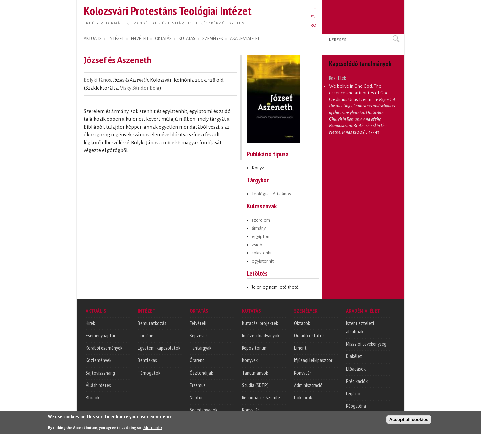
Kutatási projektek (260, 323)
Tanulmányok (255, 372)
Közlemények (98, 360)
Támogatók (149, 372)
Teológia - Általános (271, 193)
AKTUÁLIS (93, 38)
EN (313, 16)
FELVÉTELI (139, 38)
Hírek (90, 323)
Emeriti (301, 347)
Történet (146, 335)
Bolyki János (97, 80)
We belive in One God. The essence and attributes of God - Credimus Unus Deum (360, 93)
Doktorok (303, 397)
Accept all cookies (408, 421)
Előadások (356, 368)
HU (313, 8)
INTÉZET (116, 38)
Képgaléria (356, 405)
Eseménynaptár (100, 335)
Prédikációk (357, 381)
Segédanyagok (203, 409)
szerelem (261, 220)
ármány (259, 228)
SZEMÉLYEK (212, 38)
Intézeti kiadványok (260, 335)
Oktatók (302, 323)
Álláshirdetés (98, 385)
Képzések (199, 335)
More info (152, 429)
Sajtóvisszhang (100, 372)
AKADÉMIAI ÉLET (245, 38)
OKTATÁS (163, 38)
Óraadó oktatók (309, 335)
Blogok (92, 397)
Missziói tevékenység (366, 343)
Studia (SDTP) (255, 385)
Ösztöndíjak (201, 372)
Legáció (353, 393)
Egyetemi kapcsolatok (159, 347)
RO (313, 25)
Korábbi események (104, 347)
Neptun (197, 397)
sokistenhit (262, 252)
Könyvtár (250, 409)
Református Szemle (261, 397)
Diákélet (354, 356)
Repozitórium (255, 347)
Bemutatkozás (152, 323)
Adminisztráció (308, 385)
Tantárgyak (200, 347)
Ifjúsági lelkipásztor (313, 360)
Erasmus (198, 385)
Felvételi (198, 323)
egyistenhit (263, 261)
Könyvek (250, 360)
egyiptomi (262, 236)
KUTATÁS (187, 38)
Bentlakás (147, 360)
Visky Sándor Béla (139, 88)
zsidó (257, 244)
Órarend (197, 360)
